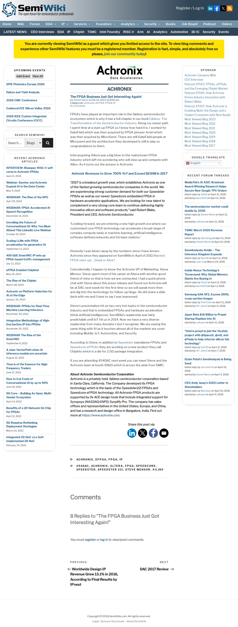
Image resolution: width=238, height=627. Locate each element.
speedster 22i (110, 469)
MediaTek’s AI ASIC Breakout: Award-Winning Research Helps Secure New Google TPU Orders (206, 186)
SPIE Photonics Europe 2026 (25, 84)
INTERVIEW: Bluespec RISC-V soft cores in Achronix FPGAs (29, 169)
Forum (35, 24)
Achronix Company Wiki (200, 75)
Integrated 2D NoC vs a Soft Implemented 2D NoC (25, 439)
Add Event (23, 76)
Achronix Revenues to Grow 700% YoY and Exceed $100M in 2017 (119, 173)
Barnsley (206, 390)
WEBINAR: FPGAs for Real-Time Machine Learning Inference (27, 308)
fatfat (204, 194)
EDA (51, 24)
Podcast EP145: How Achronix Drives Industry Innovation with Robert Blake (205, 97)
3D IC (195, 32)
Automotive (179, 32)
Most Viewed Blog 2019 (200, 137)
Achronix (89, 102)
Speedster (125, 342)
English (193, 163)
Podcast (209, 24)
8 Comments (77, 105)
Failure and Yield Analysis (22, 92)
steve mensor (137, 469)
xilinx (158, 469)
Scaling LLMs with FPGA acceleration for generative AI (26, 242)
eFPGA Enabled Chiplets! (22, 270)
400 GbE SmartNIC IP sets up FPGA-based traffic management (28, 257)
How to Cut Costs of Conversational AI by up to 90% (27, 381)
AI (148, 32)
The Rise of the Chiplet (21, 280)
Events (224, 32)
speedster (86, 469)
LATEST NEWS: (16, 32)
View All (38, 76)
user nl (200, 261)
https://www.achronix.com (100, 415)
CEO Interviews (42, 32)
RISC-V (128, 32)
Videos (227, 24)
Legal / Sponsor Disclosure (108, 621)
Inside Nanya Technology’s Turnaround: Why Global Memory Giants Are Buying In (206, 274)
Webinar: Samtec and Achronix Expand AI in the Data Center (26, 184)
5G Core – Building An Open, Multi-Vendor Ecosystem (29, 395)
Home (7, 24)
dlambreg (206, 238)
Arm (140, 32)
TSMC (92, 32)
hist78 (204, 347)
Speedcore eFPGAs (84, 347)
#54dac (82, 466)
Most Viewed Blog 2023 (200, 119)
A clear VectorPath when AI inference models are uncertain (26, 351)
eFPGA (100, 102)
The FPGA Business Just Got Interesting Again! (105, 97)
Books (171, 24)
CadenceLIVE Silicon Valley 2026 (28, 108)
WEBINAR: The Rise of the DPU (27, 197)
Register (183, 8)
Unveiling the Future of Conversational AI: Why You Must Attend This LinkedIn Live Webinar (28, 226)
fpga (129, 466)
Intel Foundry (110, 32)
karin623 (201, 198)
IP (65, 24)
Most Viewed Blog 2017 (200, 145)
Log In (198, 8)
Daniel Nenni (81, 100)
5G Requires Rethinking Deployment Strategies (21, 424)
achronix (99, 466)
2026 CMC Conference (21, 100)
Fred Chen (206, 302)
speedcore (146, 466)
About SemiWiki (136, 621)
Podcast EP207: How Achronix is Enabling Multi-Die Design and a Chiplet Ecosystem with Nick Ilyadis (208, 110)
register (90, 540)
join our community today (124, 54)
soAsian (200, 221)
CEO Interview (194, 79)
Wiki (20, 24)
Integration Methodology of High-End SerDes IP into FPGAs (28, 322)
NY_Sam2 (202, 306)
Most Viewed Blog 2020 (200, 132)
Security (152, 24)
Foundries (106, 24)
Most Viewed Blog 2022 (200, 123)
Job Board (189, 24)
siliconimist (207, 367)
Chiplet (78, 32)
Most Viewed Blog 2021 (200, 128)
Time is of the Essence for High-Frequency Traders (27, 366)
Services (82, 24)
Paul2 (204, 282)
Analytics (130, 24)
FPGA (108, 102)
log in (104, 540)
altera (116, 466)
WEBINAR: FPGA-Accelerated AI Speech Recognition (28, 209)
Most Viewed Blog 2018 (200, 141)
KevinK (205, 258)
